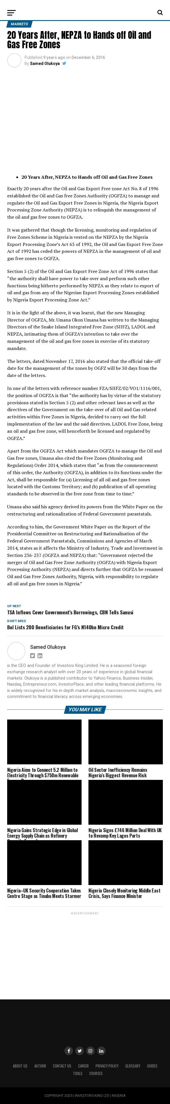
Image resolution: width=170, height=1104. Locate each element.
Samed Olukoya (45, 63)
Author (40, 1066)
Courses (96, 1073)
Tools (77, 1073)
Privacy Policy (107, 1066)
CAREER (83, 1066)
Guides (152, 1066)
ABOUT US (20, 1066)
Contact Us (62, 1066)
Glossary (132, 1066)
